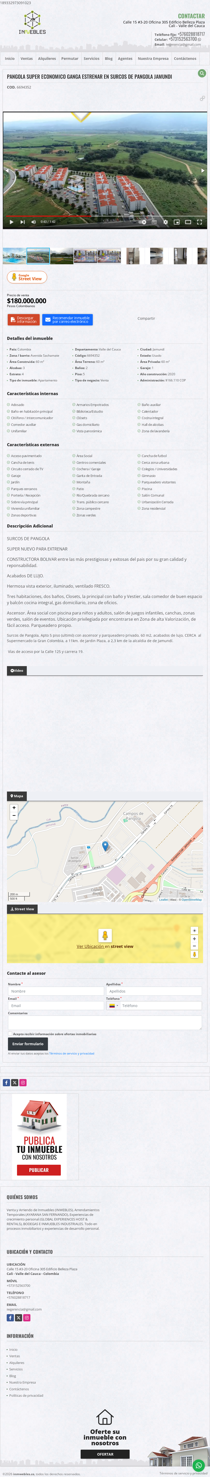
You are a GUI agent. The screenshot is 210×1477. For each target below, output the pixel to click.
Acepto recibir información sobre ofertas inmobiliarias (54, 1034)
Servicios (91, 58)
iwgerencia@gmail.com (24, 1309)
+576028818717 (191, 33)
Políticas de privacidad (26, 1395)
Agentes (125, 58)
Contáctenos (185, 58)
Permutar (69, 58)
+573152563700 (183, 38)
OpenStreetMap (192, 899)
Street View (28, 277)
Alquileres (47, 58)
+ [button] (14, 808)
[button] (202, 98)
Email (13, 998)
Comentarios (18, 1013)
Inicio (10, 58)
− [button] (14, 816)
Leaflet (163, 899)
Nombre (15, 984)
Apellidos (114, 984)
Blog (109, 58)
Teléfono (114, 998)
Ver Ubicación (91, 946)
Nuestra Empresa (153, 58)
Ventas (27, 58)
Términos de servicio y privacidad (71, 1053)
